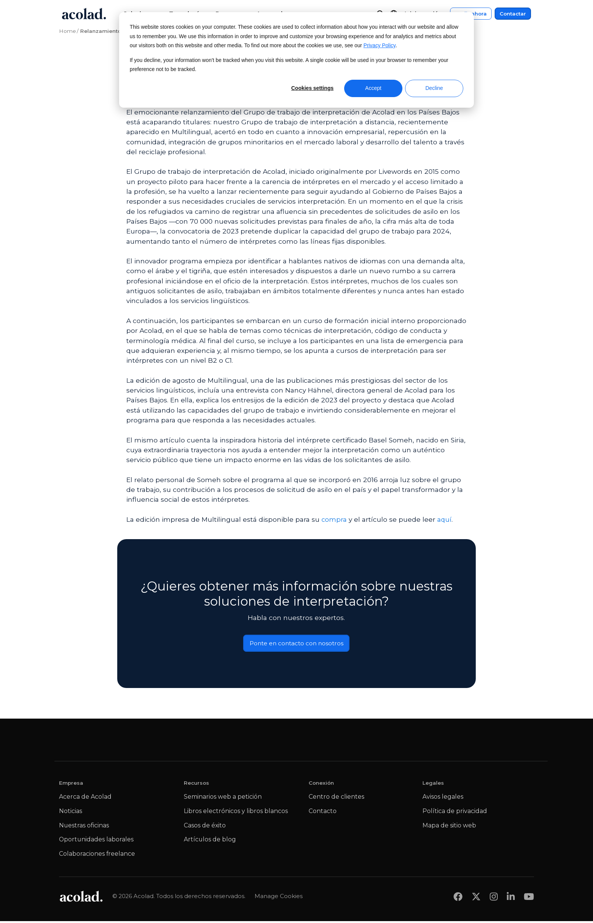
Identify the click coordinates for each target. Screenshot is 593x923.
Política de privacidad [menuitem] (454, 812)
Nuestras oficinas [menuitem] (84, 827)
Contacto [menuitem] (323, 812)
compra (334, 519)
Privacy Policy (379, 45)
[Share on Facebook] (458, 898)
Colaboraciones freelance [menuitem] (97, 855)
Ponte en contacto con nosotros (296, 644)
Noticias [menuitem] (70, 812)
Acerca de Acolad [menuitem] (85, 798)
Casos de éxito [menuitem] (205, 827)
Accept (373, 88)
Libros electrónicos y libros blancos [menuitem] (236, 812)
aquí (445, 519)
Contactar (513, 14)
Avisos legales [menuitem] (442, 798)
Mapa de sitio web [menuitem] (449, 827)
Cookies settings (312, 88)
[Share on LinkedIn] (511, 898)
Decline (434, 88)
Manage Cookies (279, 898)
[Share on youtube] (529, 898)
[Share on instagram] (494, 898)
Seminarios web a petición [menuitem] (223, 798)
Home (67, 31)
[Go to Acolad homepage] (84, 13)
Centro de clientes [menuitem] (336, 798)
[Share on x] (476, 898)
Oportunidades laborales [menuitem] (96, 841)
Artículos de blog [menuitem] (210, 841)
